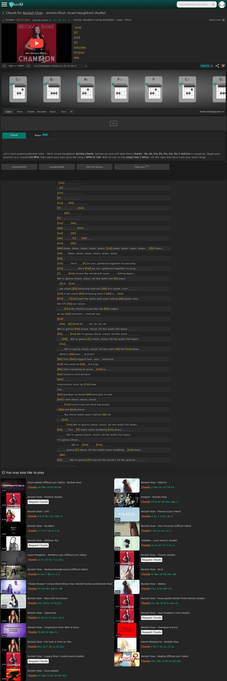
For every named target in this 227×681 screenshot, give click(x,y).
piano (20, 111)
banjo (53, 111)
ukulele (30, 111)
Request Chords (38, 501)
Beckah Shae (33, 13)
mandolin (41, 111)
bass (63, 111)
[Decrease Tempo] (4, 66)
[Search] (213, 4)
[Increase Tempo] (28, 66)
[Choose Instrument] (71, 111)
